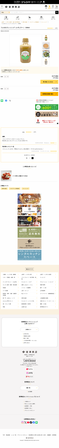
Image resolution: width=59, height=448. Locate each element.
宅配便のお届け (26, 336)
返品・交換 (25, 338)
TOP (4, 435)
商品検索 (8, 435)
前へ (27, 158)
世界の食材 (25, 22)
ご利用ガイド (27, 401)
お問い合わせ (26, 342)
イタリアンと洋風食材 (34, 22)
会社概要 (29, 391)
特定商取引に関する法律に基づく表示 (37, 435)
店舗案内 (49, 435)
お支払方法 (25, 333)
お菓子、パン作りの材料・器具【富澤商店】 (11, 22)
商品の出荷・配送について (42, 101)
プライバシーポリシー (29, 410)
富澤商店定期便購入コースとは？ (44, 100)
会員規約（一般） (28, 406)
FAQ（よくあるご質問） (29, 403)
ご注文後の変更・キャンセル (29, 340)
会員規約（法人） (28, 408)
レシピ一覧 (13, 435)
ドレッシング (44, 22)
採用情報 (54, 435)
